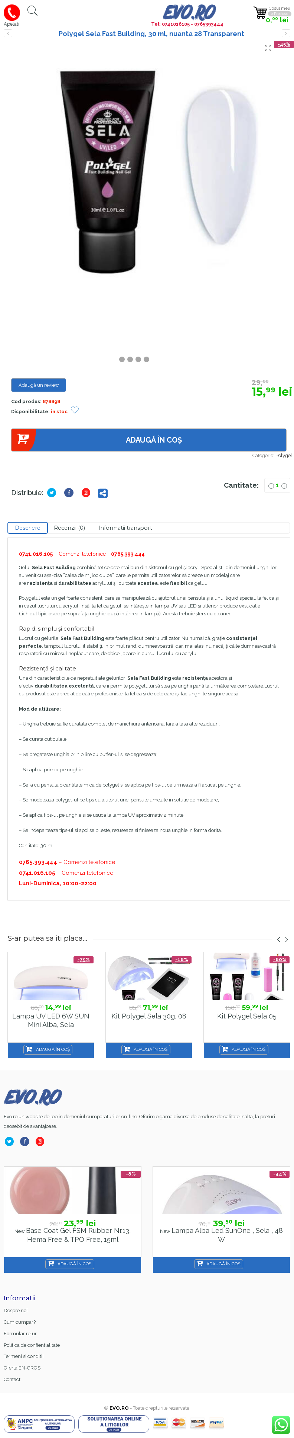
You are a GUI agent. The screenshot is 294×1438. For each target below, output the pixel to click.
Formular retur (20, 1333)
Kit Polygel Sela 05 (247, 1016)
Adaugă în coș (97, 440)
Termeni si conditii (23, 1356)
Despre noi (15, 1310)
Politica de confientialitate (32, 1345)
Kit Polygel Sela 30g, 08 (148, 1016)
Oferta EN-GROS (22, 1368)
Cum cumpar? (20, 1322)
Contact (12, 1379)
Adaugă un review (39, 385)
